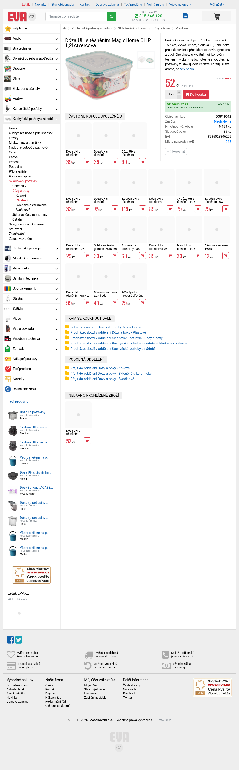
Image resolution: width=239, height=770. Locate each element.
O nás (49, 685)
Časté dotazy (131, 685)
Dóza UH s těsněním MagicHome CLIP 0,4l (77, 203)
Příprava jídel (18, 171)
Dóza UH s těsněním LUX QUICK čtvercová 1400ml (188, 250)
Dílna (35, 78)
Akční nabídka (16, 693)
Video (35, 318)
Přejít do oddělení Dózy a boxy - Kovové (100, 368)
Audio (35, 38)
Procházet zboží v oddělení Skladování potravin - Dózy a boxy (116, 338)
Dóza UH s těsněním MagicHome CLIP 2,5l (133, 156)
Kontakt (85, 4)
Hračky (35, 98)
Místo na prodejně (198, 141)
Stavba (35, 298)
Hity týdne (20, 28)
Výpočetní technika (35, 338)
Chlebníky (19, 186)
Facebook (129, 693)
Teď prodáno (133, 4)
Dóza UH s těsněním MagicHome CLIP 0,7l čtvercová (77, 156)
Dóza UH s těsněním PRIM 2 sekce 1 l (77, 296)
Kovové (21, 195)
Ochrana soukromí (57, 705)
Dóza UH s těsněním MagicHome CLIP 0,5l (105, 156)
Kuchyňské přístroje (35, 248)
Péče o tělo (35, 268)
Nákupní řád (53, 697)
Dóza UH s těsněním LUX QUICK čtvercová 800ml (77, 250)
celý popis (186, 69)
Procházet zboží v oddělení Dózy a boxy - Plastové (108, 332)
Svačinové (23, 210)
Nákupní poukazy (25, 359)
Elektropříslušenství (35, 88)
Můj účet (216, 4)
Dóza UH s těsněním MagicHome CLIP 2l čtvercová (105, 203)
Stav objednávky (62, 4)
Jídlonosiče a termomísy (29, 214)
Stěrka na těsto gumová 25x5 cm (105, 247)
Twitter (127, 697)
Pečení (14, 162)
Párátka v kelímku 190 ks (216, 247)
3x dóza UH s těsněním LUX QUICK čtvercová (188, 202)
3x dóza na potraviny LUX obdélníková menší (131, 250)
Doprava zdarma (107, 4)
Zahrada (35, 348)
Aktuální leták (15, 689)
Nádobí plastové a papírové (28, 147)
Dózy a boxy (20, 190)
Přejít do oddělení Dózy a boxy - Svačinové (102, 379)
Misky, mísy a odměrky (25, 143)
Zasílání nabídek (95, 697)
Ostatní (14, 152)
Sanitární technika (35, 278)
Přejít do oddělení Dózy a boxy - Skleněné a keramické (111, 374)
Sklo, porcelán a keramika (27, 224)
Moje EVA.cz (92, 685)
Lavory (13, 138)
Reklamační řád (55, 701)
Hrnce (13, 128)
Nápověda (129, 689)
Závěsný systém (20, 238)
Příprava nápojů (20, 176)
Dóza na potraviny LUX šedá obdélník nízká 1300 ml (105, 297)
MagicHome (222, 121)
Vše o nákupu (178, 4)
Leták (26, 4)
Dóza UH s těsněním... (35, 472)
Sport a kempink (35, 288)
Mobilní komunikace (35, 258)
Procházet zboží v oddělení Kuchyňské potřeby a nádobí (112, 349)
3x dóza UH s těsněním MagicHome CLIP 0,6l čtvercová (133, 203)
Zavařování (16, 234)
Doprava (223, 78)
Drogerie (35, 68)
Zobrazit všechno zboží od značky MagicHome (105, 327)
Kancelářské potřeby (35, 108)
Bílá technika (35, 48)
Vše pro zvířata (35, 328)
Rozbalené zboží (24, 389)
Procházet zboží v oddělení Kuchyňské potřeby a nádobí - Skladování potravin (128, 343)
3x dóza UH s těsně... (35, 427)
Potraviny (15, 167)
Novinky (40, 4)
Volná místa (155, 4)
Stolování (15, 229)
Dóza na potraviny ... (34, 412)
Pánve (13, 157)
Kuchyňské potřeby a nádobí (35, 118)
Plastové (22, 200)
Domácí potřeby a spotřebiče (35, 58)
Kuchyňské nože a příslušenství (31, 133)
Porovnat (176, 151)
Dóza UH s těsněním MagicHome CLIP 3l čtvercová (160, 203)
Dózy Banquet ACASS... (36, 487)
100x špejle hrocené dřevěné (132, 294)
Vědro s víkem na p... (34, 457)
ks (171, 94)
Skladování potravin (23, 181)
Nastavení (90, 693)
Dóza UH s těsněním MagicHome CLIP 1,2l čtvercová (77, 435)
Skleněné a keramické (31, 205)
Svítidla (35, 308)
